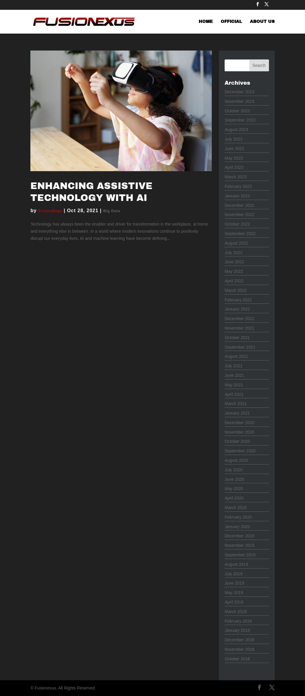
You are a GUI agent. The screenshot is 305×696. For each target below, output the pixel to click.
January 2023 (237, 195)
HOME (206, 22)
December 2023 (239, 91)
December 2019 (239, 535)
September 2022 (240, 233)
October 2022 (237, 224)
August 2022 (236, 243)
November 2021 (239, 328)
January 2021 (237, 413)
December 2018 (239, 639)
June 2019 (234, 583)
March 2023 (236, 176)
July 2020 (233, 469)
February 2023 (238, 186)
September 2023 (240, 120)
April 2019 (234, 602)
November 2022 (239, 214)
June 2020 (234, 479)
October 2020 (237, 441)
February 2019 (238, 621)
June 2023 (234, 148)
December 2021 (239, 318)
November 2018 (239, 649)
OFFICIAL (231, 22)
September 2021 (240, 347)
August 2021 (236, 356)
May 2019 (234, 592)
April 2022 (234, 280)
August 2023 (236, 129)
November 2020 (239, 432)
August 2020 (236, 460)
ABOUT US (262, 22)
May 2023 (234, 158)
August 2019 (236, 564)
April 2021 (234, 394)
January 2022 (237, 309)
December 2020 (239, 422)
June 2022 (234, 261)
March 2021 (236, 403)
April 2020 (234, 498)
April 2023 (234, 167)
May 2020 (234, 488)
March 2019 (236, 611)
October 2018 (237, 658)
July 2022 (233, 252)
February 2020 (238, 517)
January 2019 (237, 630)
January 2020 (237, 526)
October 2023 (237, 110)
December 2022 (239, 205)
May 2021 (234, 384)
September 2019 (240, 554)
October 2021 (237, 337)
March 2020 (236, 507)
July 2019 (233, 573)
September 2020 (240, 450)
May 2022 (234, 271)
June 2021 (234, 375)
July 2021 (233, 365)
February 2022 (238, 299)
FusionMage (50, 211)
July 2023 (233, 139)
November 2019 (239, 545)
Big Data (111, 211)
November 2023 (239, 101)
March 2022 (236, 290)
